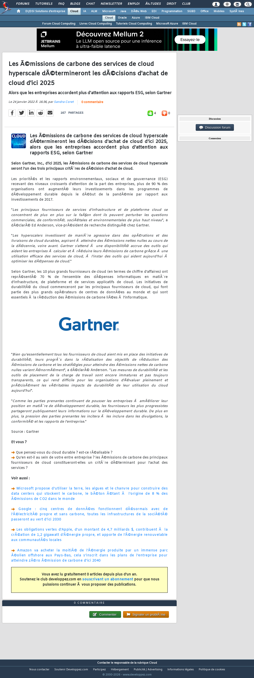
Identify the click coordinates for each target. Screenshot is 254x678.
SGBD (191, 11)
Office (204, 11)
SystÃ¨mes (236, 11)
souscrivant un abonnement (107, 582)
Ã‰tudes (153, 4)
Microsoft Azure (167, 24)
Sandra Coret (64, 105)
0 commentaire (92, 106)
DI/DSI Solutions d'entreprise (45, 11)
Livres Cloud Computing (95, 24)
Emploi (133, 4)
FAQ (61, 4)
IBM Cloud (152, 18)
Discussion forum (214, 128)
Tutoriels (44, 4)
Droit (171, 4)
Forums (23, 4)
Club (186, 4)
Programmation (171, 11)
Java (123, 11)
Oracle (122, 18)
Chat (90, 4)
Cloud (74, 11)
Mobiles (219, 11)
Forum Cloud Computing (58, 24)
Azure (136, 18)
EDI (154, 11)
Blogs (75, 4)
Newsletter (111, 4)
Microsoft (108, 11)
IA (84, 11)
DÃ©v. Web (139, 11)
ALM (94, 11)
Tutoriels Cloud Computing (134, 24)
